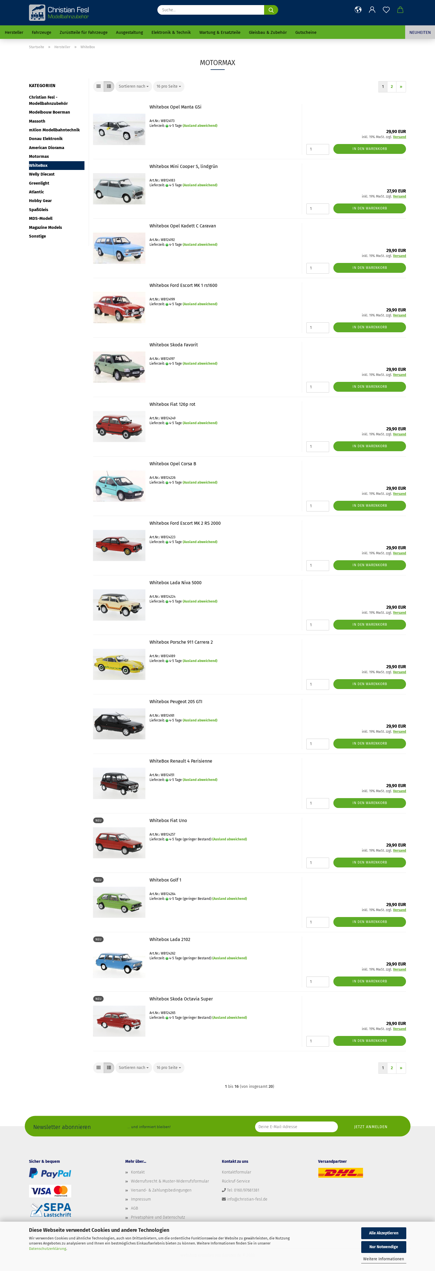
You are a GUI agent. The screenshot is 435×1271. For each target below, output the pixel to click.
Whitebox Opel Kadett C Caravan (183, 226)
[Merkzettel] (386, 10)
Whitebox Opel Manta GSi (176, 107)
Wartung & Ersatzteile (219, 32)
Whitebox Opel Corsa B (173, 463)
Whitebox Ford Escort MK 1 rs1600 (183, 285)
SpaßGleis (38, 209)
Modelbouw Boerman (49, 112)
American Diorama (46, 147)
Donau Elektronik (46, 138)
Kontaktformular (236, 1172)
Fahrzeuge (41, 32)
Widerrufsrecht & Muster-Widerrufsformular (170, 1181)
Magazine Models (45, 227)
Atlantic (36, 191)
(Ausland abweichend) (200, 126)
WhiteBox (38, 165)
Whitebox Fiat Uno (168, 820)
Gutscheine (305, 32)
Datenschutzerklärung (47, 1248)
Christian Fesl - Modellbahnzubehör (48, 100)
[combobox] (133, 86)
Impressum (141, 1199)
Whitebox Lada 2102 (170, 939)
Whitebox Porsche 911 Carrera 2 (181, 642)
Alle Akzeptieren (383, 1233)
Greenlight (39, 183)
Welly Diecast (42, 174)
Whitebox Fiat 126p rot (172, 404)
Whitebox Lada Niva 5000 (176, 582)
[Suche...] (271, 10)
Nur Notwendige (383, 1247)
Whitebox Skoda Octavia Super (181, 999)
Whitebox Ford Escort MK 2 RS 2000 (185, 523)
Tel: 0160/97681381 (243, 1190)
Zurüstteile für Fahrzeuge (84, 32)
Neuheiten (420, 32)
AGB (134, 1208)
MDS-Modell (40, 218)
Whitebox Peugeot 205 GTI (176, 701)
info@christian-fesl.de (247, 1199)
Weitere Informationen (383, 1259)
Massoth (37, 121)
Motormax (39, 156)
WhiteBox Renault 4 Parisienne (181, 761)
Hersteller (14, 32)
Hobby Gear (40, 200)
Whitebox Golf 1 (165, 880)
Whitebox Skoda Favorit (174, 344)
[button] (358, 10)
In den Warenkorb (370, 149)
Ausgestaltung (129, 32)
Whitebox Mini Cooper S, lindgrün (184, 166)
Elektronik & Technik (171, 32)
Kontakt (138, 1172)
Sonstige (37, 236)
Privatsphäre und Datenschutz (158, 1217)
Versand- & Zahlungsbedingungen (161, 1190)
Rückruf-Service (236, 1181)
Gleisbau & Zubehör (268, 32)
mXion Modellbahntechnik (54, 129)
